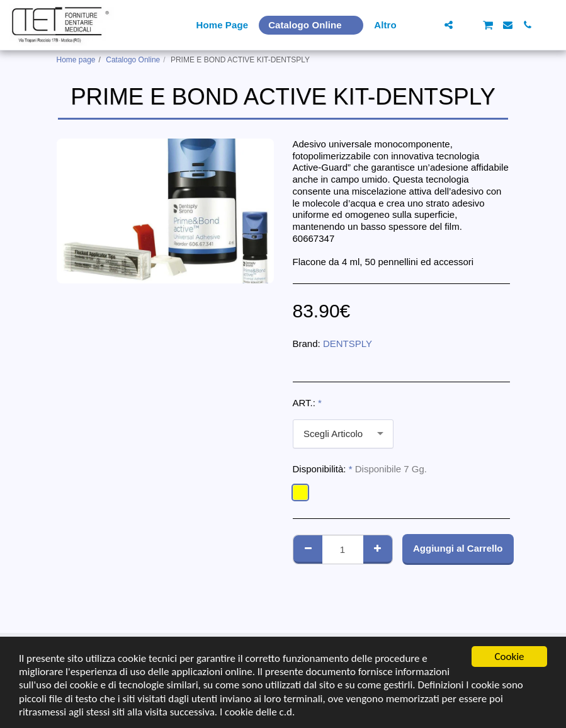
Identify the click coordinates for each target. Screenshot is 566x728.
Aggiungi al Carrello (458, 548)
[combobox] (343, 433)
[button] (429, 25)
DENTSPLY (347, 343)
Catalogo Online (133, 59)
